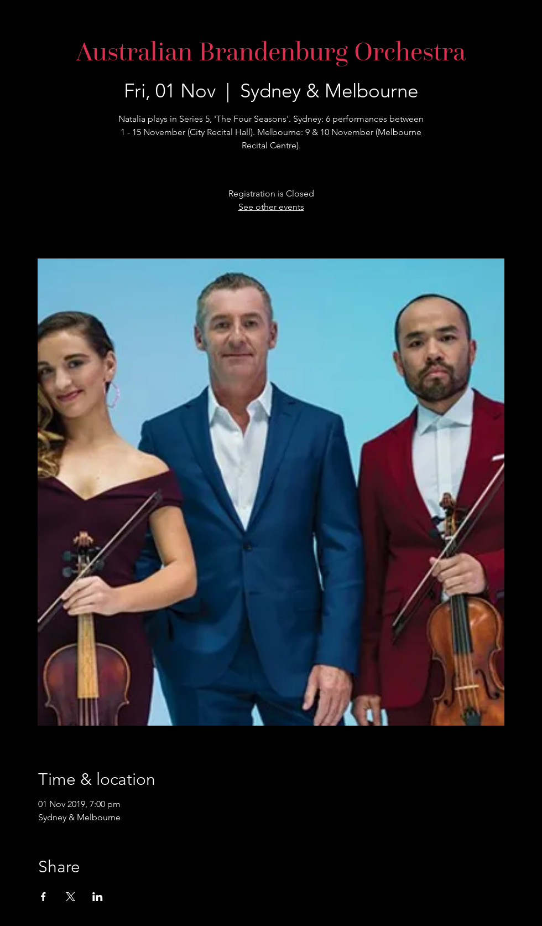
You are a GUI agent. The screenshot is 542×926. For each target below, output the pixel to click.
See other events (271, 206)
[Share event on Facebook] (43, 896)
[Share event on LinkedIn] (97, 896)
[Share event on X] (70, 896)
